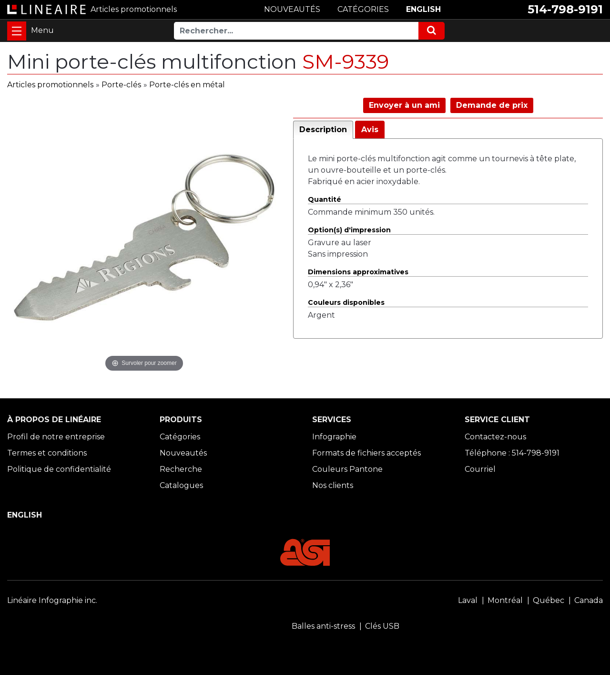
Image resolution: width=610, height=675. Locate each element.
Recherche (181, 469)
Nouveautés (183, 452)
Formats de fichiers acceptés (366, 452)
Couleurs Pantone (347, 469)
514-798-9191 (565, 9)
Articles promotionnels (50, 84)
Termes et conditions (47, 452)
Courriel (480, 469)
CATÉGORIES (363, 9)
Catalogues (181, 485)
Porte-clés (121, 84)
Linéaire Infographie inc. (52, 600)
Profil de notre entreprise (56, 436)
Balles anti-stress (323, 626)
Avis (369, 129)
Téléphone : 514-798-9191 (512, 452)
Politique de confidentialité (59, 469)
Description (323, 129)
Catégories (180, 436)
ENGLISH (423, 9)
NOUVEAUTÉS (292, 9)
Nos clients (332, 485)
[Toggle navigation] (16, 31)
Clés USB (382, 626)
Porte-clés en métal (187, 84)
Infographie (334, 436)
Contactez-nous (495, 436)
